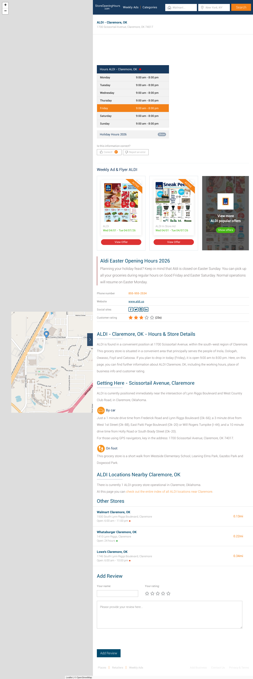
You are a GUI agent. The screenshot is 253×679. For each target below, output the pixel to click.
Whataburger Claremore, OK (117, 532)
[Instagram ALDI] (141, 309)
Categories (150, 7)
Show (162, 134)
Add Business (198, 667)
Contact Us (218, 667)
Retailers (117, 667)
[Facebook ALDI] (130, 309)
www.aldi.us (136, 301)
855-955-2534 (137, 293)
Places (102, 667)
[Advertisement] (173, 52)
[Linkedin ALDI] (146, 309)
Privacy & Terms (239, 667)
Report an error (135, 152)
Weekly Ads (131, 7)
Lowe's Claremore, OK (112, 552)
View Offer (121, 242)
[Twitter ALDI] (136, 309)
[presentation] (127, 641)
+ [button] (5, 5)
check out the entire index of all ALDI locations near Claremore (169, 491)
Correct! (109, 152)
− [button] (5, 11)
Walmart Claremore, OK (113, 512)
